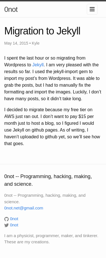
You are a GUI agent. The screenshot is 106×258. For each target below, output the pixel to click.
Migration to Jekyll (42, 31)
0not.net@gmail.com (23, 207)
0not (11, 9)
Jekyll (38, 64)
